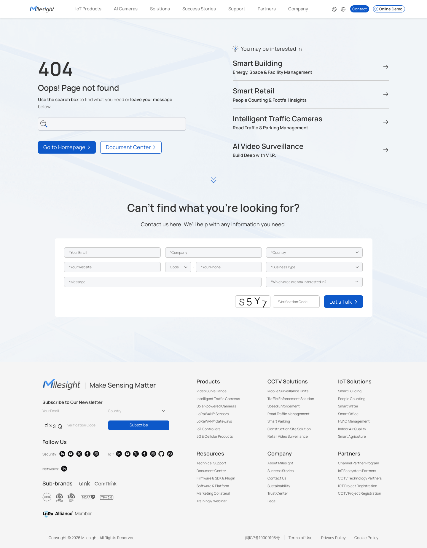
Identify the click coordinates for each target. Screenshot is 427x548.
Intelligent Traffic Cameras (218, 398)
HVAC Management (354, 421)
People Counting (351, 398)
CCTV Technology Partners (360, 478)
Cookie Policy (366, 537)
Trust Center (277, 493)
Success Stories (199, 9)
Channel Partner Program (358, 463)
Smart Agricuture (352, 436)
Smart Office (348, 413)
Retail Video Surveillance (287, 436)
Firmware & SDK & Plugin (216, 478)
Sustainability (278, 485)
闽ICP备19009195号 (262, 537)
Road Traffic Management (288, 413)
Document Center (211, 470)
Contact (359, 9)
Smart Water (348, 406)
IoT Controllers (208, 428)
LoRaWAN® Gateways (214, 421)
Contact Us (276, 478)
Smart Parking (278, 421)
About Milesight (280, 463)
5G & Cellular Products (215, 436)
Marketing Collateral (213, 493)
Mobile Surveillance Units (287, 391)
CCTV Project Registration (359, 493)
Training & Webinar (212, 501)
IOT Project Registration (357, 485)
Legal (271, 501)
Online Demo (388, 9)
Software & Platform (213, 485)
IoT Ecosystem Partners (357, 470)
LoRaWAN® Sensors (213, 413)
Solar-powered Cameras (216, 406)
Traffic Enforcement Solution (290, 398)
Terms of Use (301, 537)
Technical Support (211, 463)
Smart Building (349, 391)
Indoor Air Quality (352, 428)
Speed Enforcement (283, 406)
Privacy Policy (333, 537)
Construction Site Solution (289, 428)
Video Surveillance (212, 391)
